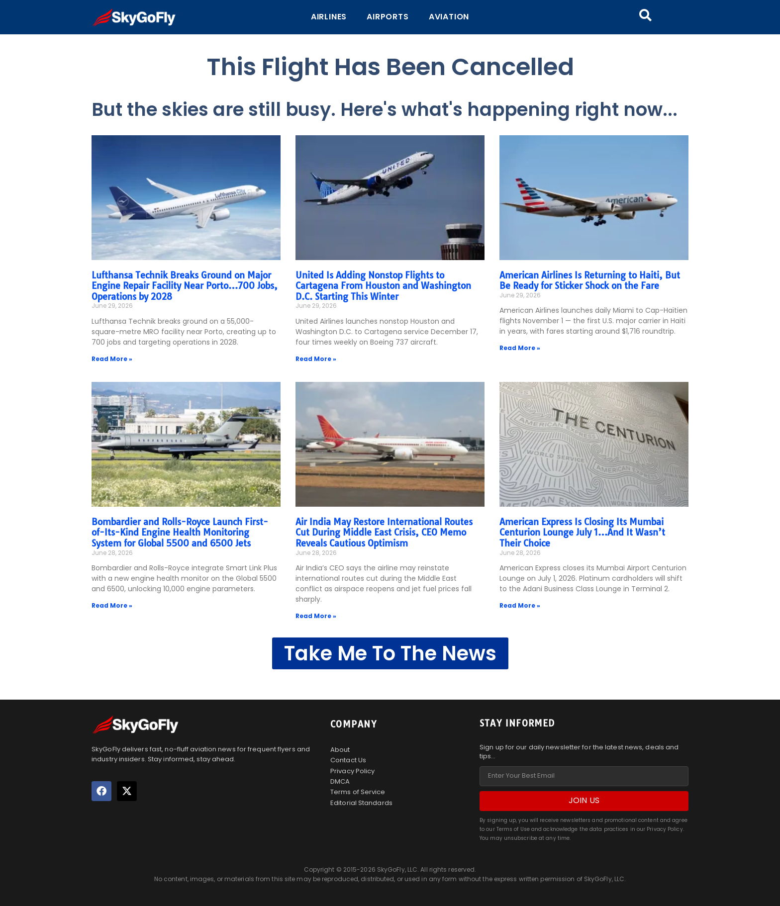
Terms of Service (358, 792)
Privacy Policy (352, 771)
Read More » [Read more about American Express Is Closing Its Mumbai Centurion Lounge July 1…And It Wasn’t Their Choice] (519, 605)
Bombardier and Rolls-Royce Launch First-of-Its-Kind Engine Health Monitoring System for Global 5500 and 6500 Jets (180, 532)
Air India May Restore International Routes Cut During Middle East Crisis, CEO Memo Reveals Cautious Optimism (384, 532)
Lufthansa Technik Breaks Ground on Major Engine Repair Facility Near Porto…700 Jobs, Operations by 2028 (185, 286)
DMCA (340, 781)
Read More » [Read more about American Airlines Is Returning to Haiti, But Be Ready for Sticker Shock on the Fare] (519, 348)
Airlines (329, 16)
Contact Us (348, 760)
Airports (387, 16)
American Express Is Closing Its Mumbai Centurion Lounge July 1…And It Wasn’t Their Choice (582, 532)
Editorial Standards (361, 802)
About (340, 749)
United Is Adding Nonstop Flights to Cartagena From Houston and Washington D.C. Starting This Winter (383, 286)
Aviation (449, 16)
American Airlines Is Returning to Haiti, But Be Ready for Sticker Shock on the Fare (589, 281)
